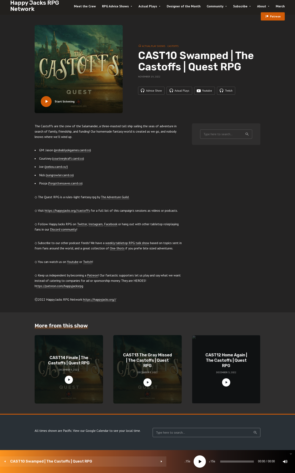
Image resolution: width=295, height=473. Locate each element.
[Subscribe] (260, 461)
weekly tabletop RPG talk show (127, 243)
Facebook (110, 224)
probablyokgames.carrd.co (72, 150)
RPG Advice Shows (115, 6)
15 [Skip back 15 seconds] (107, 461)
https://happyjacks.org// (99, 299)
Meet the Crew (85, 6)
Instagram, (95, 224)
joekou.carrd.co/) (56, 167)
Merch (280, 6)
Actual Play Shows (153, 45)
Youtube (72, 262)
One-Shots (117, 248)
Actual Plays (147, 6)
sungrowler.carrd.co (60, 175)
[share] (272, 461)
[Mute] (235, 461)
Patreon (275, 16)
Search (247, 134)
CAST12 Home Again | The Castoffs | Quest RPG (226, 360)
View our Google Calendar (91, 431)
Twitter (82, 224)
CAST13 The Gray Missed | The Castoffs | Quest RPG (147, 360)
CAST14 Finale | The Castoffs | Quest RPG (69, 360)
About (261, 6)
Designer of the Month (184, 6)
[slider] (172, 461)
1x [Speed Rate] (248, 461)
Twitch (87, 262)
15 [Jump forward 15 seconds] (132, 461)
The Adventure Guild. (115, 197)
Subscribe (240, 6)
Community (215, 6)
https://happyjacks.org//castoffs (67, 210)
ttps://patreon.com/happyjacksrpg (59, 286)
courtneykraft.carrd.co (68, 158)
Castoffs (173, 45)
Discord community (63, 229)
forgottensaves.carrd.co (65, 183)
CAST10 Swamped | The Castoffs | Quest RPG (47, 461)
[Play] (120, 461)
